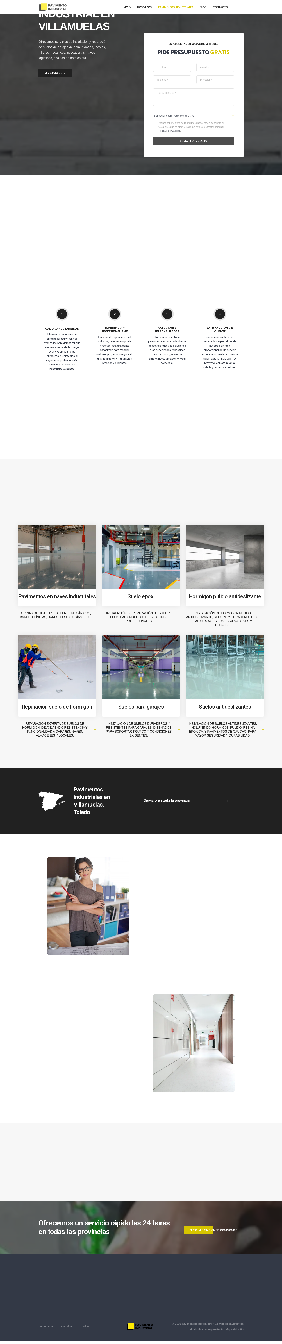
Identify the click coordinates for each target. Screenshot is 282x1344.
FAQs (203, 7)
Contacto (220, 7)
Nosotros (144, 7)
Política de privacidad (170, 131)
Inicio (127, 7)
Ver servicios (55, 725)
